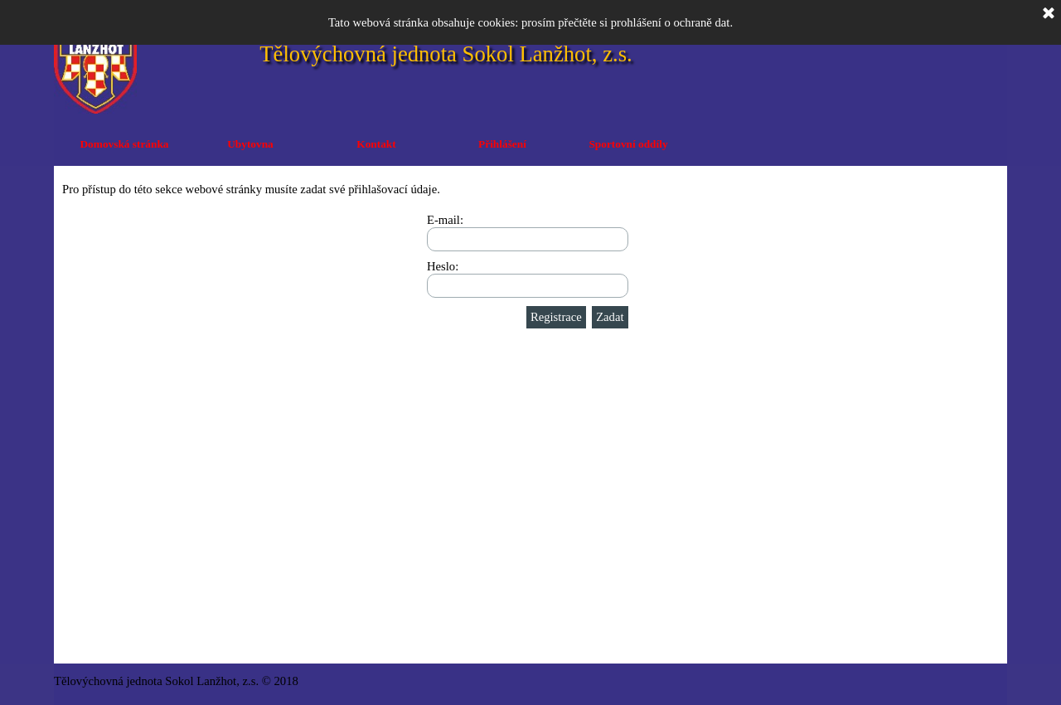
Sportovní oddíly (628, 144)
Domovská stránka (124, 144)
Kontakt (375, 144)
